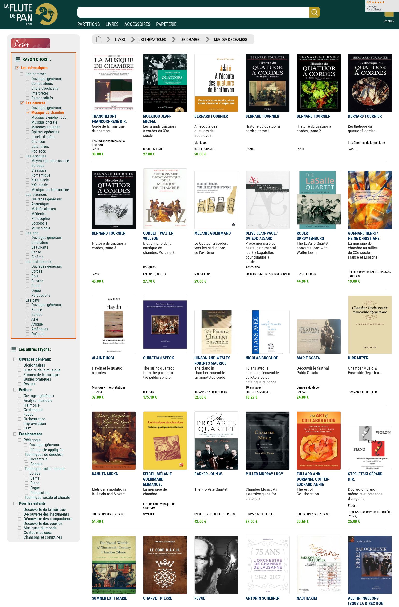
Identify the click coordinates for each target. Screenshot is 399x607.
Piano (35, 285)
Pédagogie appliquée (47, 449)
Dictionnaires (34, 365)
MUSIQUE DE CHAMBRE (230, 39)
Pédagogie (32, 439)
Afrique (37, 324)
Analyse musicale (38, 400)
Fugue (28, 414)
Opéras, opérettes (45, 132)
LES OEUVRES (190, 39)
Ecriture (25, 389)
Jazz (27, 428)
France (36, 309)
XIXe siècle (40, 180)
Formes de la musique (42, 374)
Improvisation (35, 423)
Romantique (40, 175)
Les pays (33, 300)
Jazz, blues (40, 146)
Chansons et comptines (43, 537)
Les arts (32, 232)
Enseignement (30, 433)
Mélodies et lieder (45, 127)
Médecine (39, 213)
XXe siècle (39, 185)
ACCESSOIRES (137, 24)
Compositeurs (42, 83)
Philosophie (40, 218)
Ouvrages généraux (46, 78)
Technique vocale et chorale (47, 497)
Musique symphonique (48, 117)
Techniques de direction (44, 454)
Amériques (39, 329)
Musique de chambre (47, 112)
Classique (39, 170)
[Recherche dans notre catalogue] (198, 12)
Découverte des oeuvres (43, 523)
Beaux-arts (39, 247)
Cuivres (37, 281)
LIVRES (112, 24)
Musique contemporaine (50, 189)
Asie (34, 319)
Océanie (37, 334)
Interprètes (40, 93)
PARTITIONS (88, 24)
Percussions (40, 295)
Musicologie (40, 228)
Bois (34, 276)
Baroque (37, 165)
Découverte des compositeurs (48, 518)
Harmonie (32, 405)
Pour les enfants (32, 503)
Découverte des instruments (46, 514)
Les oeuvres (35, 102)
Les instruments (39, 261)
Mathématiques (43, 209)
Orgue (36, 290)
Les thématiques (34, 67)
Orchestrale (38, 459)
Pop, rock (38, 151)
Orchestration (35, 418)
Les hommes (36, 73)
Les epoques (36, 156)
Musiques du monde (40, 528)
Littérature (39, 242)
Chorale (36, 464)
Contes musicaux (38, 532)
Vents (34, 478)
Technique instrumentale (45, 468)
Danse (36, 252)
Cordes (36, 271)
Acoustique (40, 204)
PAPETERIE (166, 24)
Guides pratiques (37, 379)
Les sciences (36, 194)
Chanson (38, 141)
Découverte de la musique (45, 509)
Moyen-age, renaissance (50, 160)
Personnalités (42, 98)
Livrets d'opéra (43, 136)
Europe (36, 314)
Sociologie (39, 223)
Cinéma (37, 257)
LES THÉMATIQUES (152, 39)
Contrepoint (33, 409)
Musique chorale (44, 122)
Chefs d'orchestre (45, 88)
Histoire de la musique (42, 370)
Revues (29, 383)
